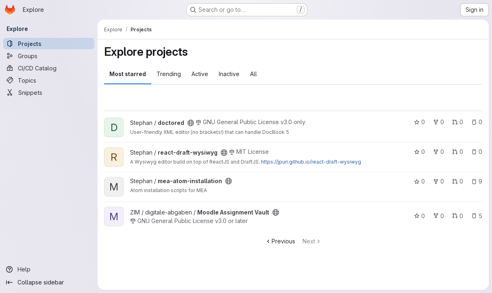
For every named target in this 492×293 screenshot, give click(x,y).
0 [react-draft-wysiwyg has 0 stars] (419, 151)
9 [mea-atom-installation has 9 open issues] (476, 181)
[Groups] (48, 55)
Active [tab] (200, 73)
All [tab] (253, 73)
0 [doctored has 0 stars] (419, 121)
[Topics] (48, 80)
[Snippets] (48, 92)
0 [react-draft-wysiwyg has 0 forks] (438, 151)
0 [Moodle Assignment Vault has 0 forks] (438, 215)
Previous (280, 241)
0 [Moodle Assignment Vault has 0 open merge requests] (457, 215)
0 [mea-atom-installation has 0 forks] (438, 181)
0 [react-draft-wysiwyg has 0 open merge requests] (457, 151)
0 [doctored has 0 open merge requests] (457, 121)
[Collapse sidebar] (48, 282)
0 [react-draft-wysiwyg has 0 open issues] (476, 151)
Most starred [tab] (127, 73)
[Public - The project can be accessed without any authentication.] (190, 123)
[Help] (48, 269)
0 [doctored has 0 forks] (438, 121)
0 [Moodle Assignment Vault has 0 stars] (419, 215)
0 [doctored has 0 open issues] (476, 121)
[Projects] (48, 43)
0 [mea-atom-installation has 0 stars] (419, 181)
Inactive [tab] (229, 73)
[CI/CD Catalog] (48, 68)
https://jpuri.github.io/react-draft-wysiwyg (311, 162)
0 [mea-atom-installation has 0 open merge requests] (457, 181)
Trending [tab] (169, 73)
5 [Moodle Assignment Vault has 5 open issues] (476, 215)
